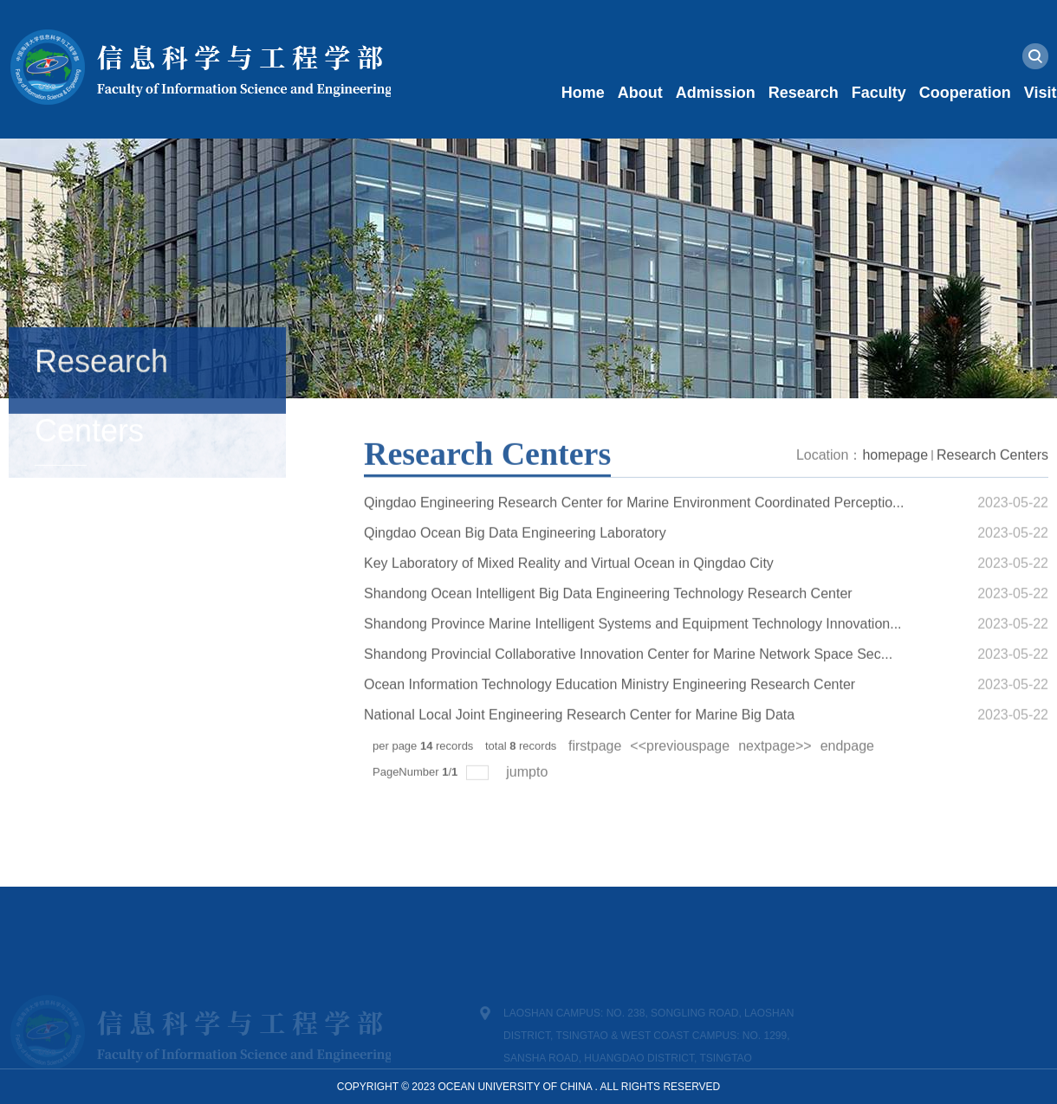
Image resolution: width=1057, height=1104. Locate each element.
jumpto (528, 798)
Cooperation (965, 92)
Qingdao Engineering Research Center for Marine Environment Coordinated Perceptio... (634, 528)
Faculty (879, 92)
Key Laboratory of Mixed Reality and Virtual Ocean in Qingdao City (569, 589)
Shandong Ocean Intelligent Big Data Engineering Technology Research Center (608, 619)
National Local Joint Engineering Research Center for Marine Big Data (579, 740)
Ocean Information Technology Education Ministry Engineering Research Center (609, 710)
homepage (895, 481)
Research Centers (992, 481)
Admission (715, 92)
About (640, 92)
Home (583, 92)
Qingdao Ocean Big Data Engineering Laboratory (515, 559)
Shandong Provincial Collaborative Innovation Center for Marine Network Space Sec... (628, 680)
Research (803, 92)
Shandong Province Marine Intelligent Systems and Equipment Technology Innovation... (633, 649)
